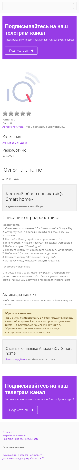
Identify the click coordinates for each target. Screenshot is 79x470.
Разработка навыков (14, 435)
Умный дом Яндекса (14, 142)
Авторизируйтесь (13, 126)
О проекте (8, 432)
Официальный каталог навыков (21, 454)
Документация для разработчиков (23, 458)
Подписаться (21, 50)
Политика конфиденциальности (20, 438)
